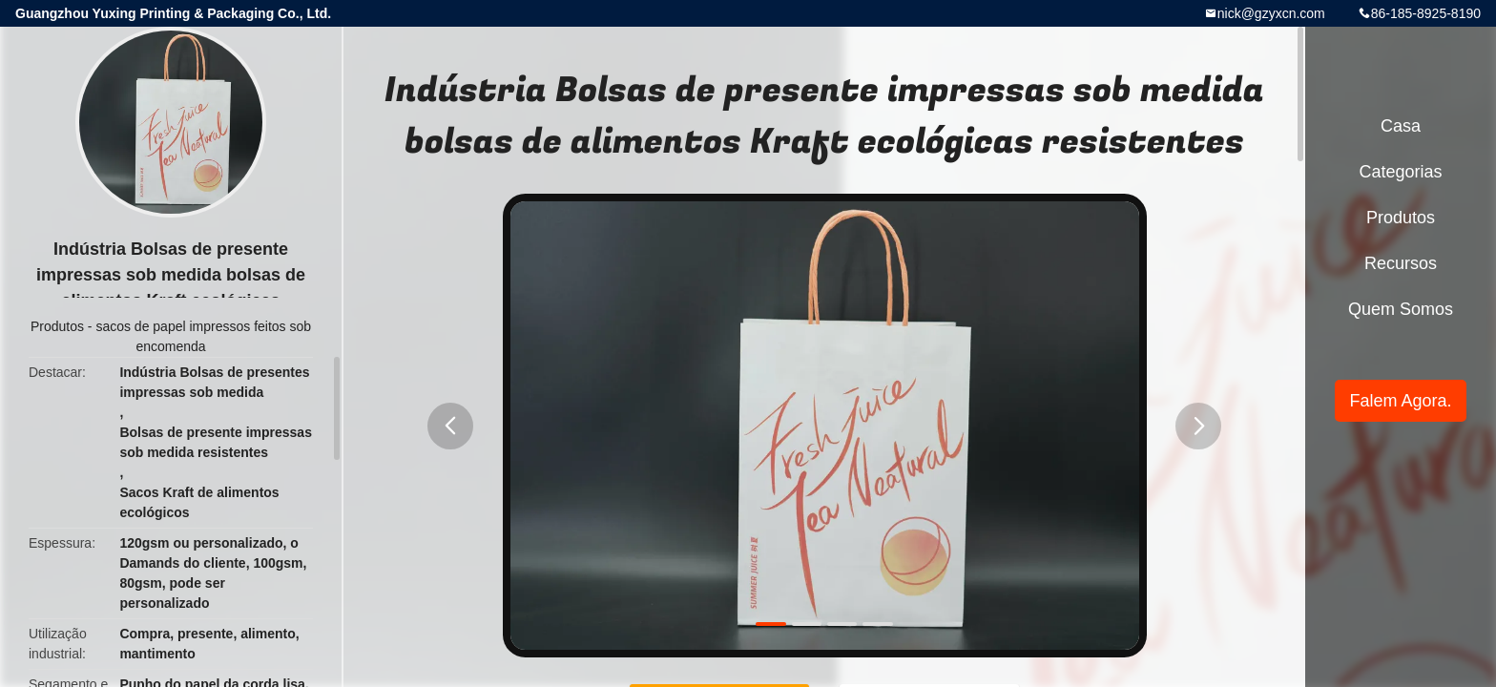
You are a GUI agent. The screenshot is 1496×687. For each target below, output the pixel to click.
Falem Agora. (1400, 400)
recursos (1400, 263)
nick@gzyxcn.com (1271, 13)
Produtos (57, 326)
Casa (1401, 125)
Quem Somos (1400, 309)
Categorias (1400, 171)
